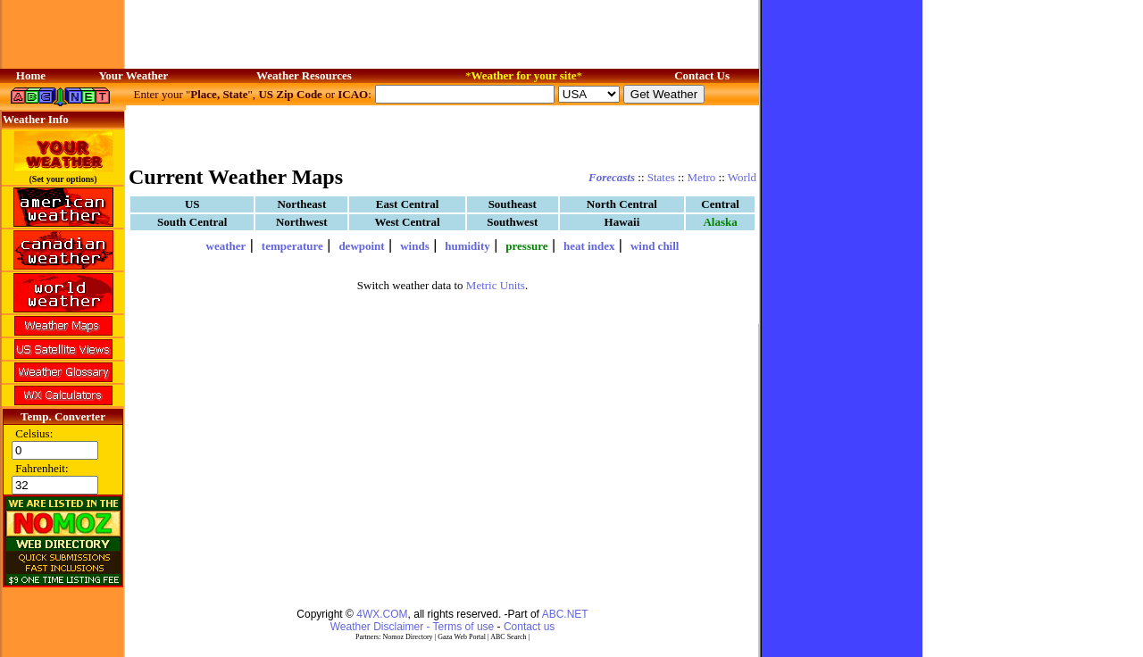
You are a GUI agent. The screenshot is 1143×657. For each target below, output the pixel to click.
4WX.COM (381, 614)
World (742, 177)
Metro (702, 177)
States (661, 177)
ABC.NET (565, 614)
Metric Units (495, 285)
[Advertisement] (443, 134)
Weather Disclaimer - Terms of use (412, 626)
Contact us (529, 626)
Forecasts (611, 177)
